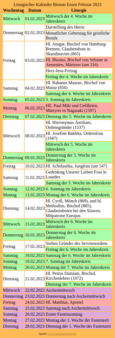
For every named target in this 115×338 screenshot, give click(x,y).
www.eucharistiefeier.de (62, 333)
